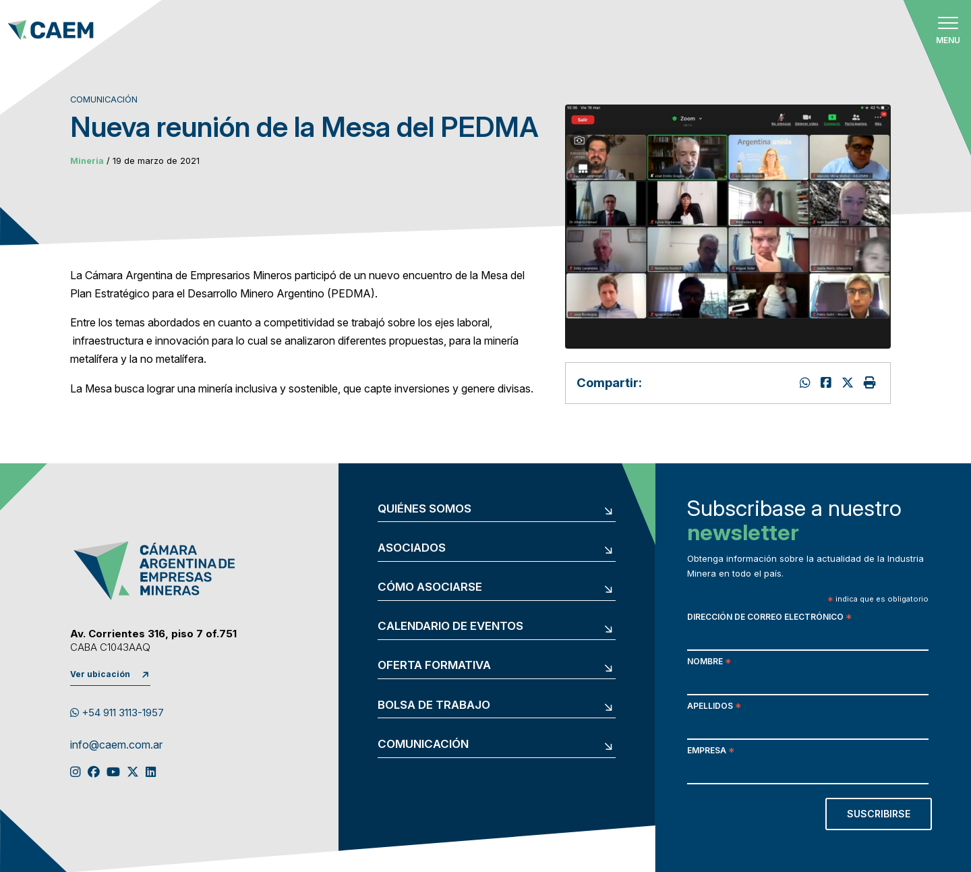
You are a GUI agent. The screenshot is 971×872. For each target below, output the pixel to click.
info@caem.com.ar (116, 745)
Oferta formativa (434, 665)
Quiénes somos (424, 508)
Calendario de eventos (450, 626)
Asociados (412, 548)
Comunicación (423, 744)
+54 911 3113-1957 (117, 713)
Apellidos (714, 707)
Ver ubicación (100, 674)
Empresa (710, 751)
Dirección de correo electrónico (769, 618)
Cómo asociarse (430, 587)
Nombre (709, 662)
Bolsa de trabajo (434, 705)
